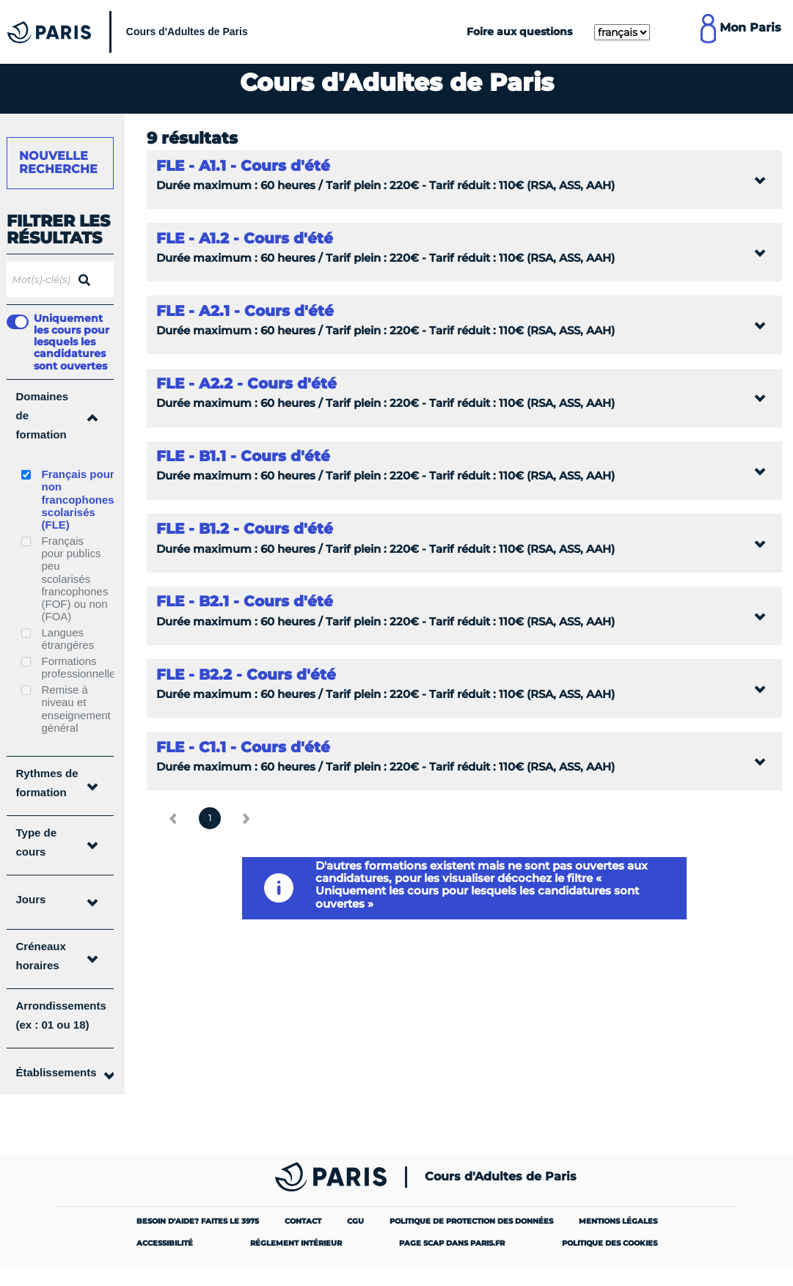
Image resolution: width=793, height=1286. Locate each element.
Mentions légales (618, 1221)
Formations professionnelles (81, 667)
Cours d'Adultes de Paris (501, 1176)
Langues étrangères (68, 638)
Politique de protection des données (471, 1221)
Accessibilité (164, 1243)
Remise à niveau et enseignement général (76, 708)
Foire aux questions (519, 31)
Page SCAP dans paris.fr (452, 1243)
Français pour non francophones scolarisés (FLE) (78, 499)
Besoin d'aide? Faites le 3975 (197, 1221)
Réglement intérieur (296, 1243)
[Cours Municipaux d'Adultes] (131, 32)
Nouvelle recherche (58, 162)
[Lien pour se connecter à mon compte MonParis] (741, 31)
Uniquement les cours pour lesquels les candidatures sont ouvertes (71, 341)
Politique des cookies (609, 1243)
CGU (355, 1221)
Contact (303, 1221)
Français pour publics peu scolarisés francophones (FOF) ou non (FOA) (75, 578)
